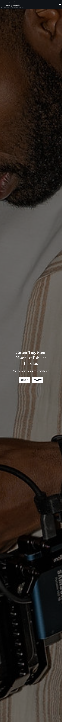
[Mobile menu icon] (59, 4)
